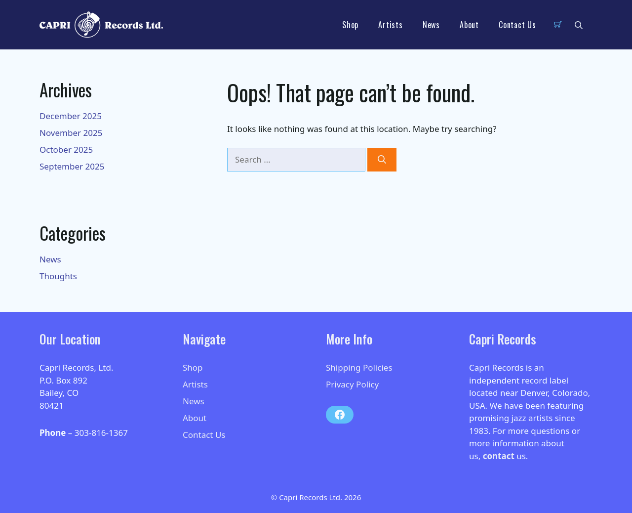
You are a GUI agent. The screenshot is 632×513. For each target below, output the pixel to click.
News (431, 25)
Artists (390, 25)
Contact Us (517, 25)
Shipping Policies (359, 367)
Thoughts (58, 276)
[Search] (381, 159)
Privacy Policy (352, 384)
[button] (578, 25)
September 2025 (72, 166)
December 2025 (71, 116)
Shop (350, 25)
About (469, 25)
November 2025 (71, 132)
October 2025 (66, 149)
